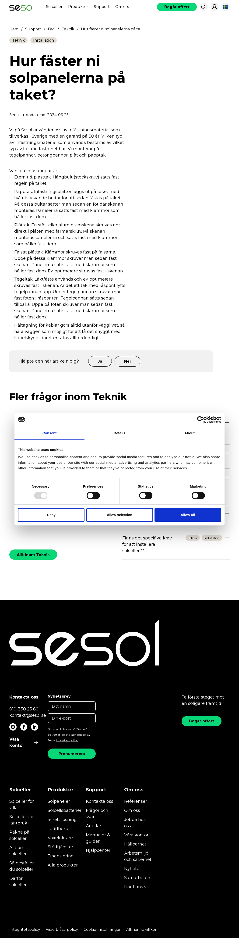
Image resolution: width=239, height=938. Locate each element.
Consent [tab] (49, 433)
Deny (51, 515)
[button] (203, 7)
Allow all (188, 515)
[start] (21, 7)
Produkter (78, 6)
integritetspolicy (67, 740)
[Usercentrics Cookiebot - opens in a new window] (200, 419)
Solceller (54, 6)
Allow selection (119, 515)
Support (102, 6)
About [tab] (189, 433)
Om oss (122, 6)
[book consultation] (177, 7)
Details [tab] (119, 433)
